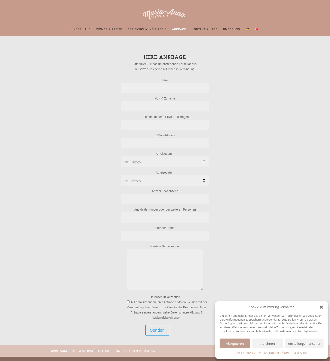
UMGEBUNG (231, 29)
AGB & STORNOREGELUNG (91, 351)
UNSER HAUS (81, 29)
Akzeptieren (235, 343)
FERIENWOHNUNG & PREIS (147, 29)
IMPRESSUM (300, 353)
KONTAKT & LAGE (204, 29)
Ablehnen (267, 343)
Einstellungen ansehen (304, 343)
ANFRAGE (179, 29)
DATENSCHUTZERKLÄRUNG (274, 353)
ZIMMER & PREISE (109, 29)
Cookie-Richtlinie (246, 353)
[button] (321, 307)
